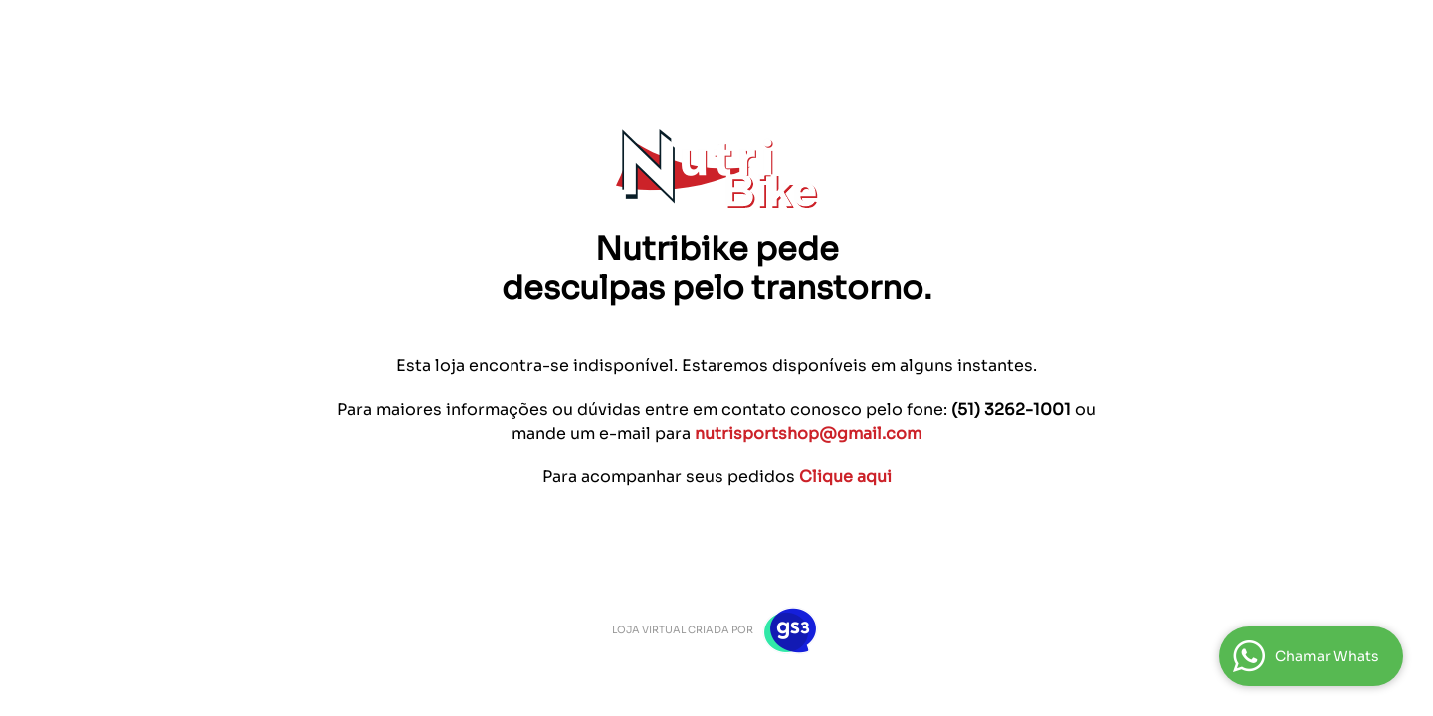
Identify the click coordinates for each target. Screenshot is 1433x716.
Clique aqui (845, 476)
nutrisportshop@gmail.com (808, 433)
